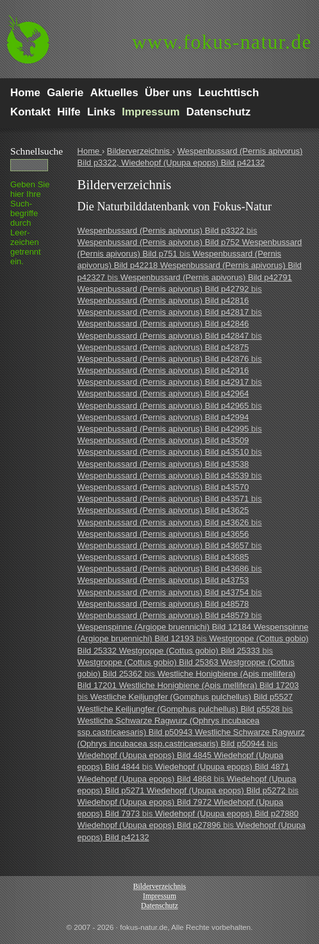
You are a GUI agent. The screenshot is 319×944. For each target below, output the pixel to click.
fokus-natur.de (222, 42)
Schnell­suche (36, 151)
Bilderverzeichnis (139, 151)
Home (90, 151)
